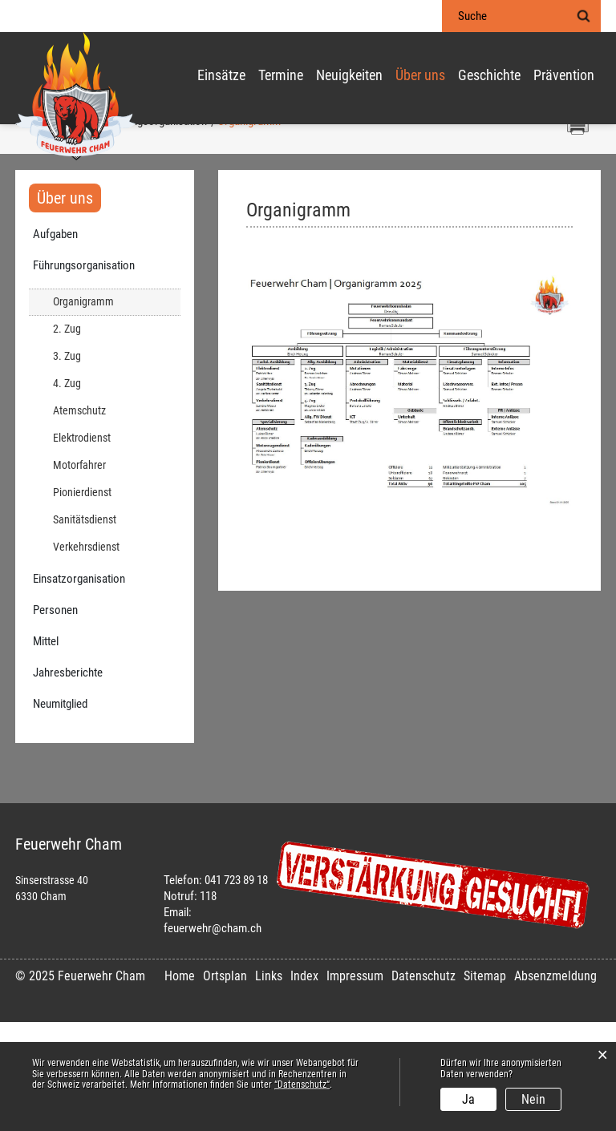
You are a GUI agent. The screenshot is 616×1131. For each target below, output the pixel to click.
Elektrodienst (82, 547)
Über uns (420, 76)
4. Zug (67, 492)
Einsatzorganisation (79, 688)
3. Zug (67, 465)
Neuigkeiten (349, 76)
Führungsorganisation (84, 374)
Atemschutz (79, 520)
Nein (533, 1099)
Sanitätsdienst (84, 629)
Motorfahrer (79, 574)
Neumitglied (60, 813)
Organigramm (112, 410)
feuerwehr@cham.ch (212, 1037)
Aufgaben (55, 343)
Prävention (563, 76)
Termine (280, 76)
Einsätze (221, 76)
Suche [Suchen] (583, 16)
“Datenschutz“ (302, 1084)
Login (409, 17)
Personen (55, 719)
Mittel (46, 750)
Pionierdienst (82, 601)
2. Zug (67, 438)
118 (208, 1005)
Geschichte (489, 76)
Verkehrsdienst (86, 656)
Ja (468, 1099)
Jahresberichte (68, 781)
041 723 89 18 (236, 989)
